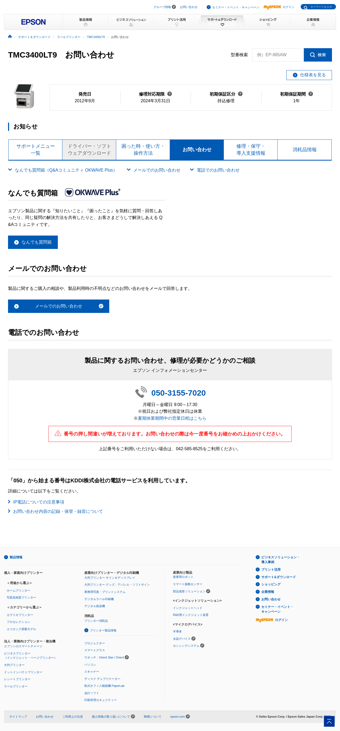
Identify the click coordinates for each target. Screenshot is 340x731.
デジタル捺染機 (94, 606)
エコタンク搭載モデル (21, 629)
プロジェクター (94, 643)
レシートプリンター (17, 679)
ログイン (278, 7)
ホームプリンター (18, 590)
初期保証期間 (296, 94)
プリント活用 (271, 569)
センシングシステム (186, 645)
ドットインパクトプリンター (23, 672)
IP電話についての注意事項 (38, 502)
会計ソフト (91, 693)
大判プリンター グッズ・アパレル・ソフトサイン (117, 584)
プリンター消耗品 (96, 620)
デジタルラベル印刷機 (99, 599)
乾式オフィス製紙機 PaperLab (104, 685)
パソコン (90, 664)
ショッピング (271, 584)
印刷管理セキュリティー (100, 700)
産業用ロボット (183, 576)
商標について (152, 716)
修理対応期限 (155, 94)
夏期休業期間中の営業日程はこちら (172, 418)
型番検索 (239, 55)
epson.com (177, 716)
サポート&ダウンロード (278, 577)
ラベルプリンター (16, 686)
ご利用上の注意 (72, 716)
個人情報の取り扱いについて (113, 716)
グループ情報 (162, 7)
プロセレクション (18, 621)
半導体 (177, 631)
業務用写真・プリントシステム (105, 591)
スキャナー (91, 671)
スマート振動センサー (187, 584)
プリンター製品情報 (103, 630)
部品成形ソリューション (189, 591)
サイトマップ (18, 716)
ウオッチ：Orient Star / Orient (104, 657)
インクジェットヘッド (187, 607)
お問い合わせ (189, 7)
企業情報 (267, 592)
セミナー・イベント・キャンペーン (235, 7)
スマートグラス (94, 650)
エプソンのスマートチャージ (23, 646)
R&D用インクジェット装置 (191, 614)
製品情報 (16, 557)
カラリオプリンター (20, 614)
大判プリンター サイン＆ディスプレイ (109, 577)
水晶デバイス (182, 638)
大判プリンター (14, 664)
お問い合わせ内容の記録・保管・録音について (58, 511)
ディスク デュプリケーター (102, 678)
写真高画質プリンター (21, 597)
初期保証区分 (226, 94)
